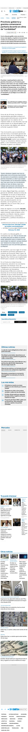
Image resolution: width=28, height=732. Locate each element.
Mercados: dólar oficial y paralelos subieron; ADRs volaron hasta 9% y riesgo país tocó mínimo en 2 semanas (23, 570)
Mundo (19, 721)
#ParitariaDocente (8, 224)
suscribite (21, 11)
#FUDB (23, 224)
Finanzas (23, 14)
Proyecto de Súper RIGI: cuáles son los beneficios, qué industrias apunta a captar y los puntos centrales (15, 402)
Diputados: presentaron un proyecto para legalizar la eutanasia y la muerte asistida (14, 47)
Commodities (17, 430)
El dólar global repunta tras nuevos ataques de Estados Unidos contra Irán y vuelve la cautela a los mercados (4, 570)
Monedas (3, 430)
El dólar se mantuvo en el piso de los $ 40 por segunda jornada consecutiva (14, 568)
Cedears (25, 430)
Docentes (21, 312)
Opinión (20, 719)
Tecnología (15, 728)
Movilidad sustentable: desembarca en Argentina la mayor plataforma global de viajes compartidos (13, 356)
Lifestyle (4, 721)
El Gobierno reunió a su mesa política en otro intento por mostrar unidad (17, 106)
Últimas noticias (13, 714)
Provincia (3, 314)
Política (8, 18)
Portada (3, 714)
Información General (7, 725)
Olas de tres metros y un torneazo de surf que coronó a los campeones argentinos (13, 369)
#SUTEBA (18, 224)
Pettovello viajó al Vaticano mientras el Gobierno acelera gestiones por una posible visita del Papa (6, 534)
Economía (14, 14)
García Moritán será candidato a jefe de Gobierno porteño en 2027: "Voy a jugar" (17, 102)
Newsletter (25, 14)
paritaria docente (14, 18)
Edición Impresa (13, 723)
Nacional (12, 721)
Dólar (7, 14)
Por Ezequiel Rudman (5, 517)
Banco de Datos (21, 716)
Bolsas (9, 430)
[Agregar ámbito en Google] (11, 32)
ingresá (25, 11)
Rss (22, 728)
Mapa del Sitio (5, 730)
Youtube (15, 709)
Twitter (2, 709)
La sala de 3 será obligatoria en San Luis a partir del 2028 (13, 350)
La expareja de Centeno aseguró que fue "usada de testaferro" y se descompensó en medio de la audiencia (14, 51)
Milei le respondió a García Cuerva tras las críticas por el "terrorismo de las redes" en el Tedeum (24, 528)
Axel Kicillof (11, 314)
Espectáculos (5, 728)
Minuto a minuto (24, 559)
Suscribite (20, 321)
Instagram (8, 709)
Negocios (12, 719)
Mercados (4, 719)
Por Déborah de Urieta (24, 517)
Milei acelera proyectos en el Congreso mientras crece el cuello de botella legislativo (24, 508)
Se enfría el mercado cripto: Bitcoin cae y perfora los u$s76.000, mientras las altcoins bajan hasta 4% (13, 363)
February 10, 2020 (14, 230)
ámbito (2, 18)
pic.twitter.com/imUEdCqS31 (14, 226)
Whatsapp (18, 709)
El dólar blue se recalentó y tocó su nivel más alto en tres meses (13, 608)
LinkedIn (11, 709)
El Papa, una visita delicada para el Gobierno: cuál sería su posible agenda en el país (6, 512)
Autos (18, 725)
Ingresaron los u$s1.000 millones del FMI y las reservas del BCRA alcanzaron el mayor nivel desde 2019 (13, 600)
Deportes (4, 723)
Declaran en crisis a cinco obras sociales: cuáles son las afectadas (15, 391)
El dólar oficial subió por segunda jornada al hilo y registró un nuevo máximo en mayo (15, 396)
